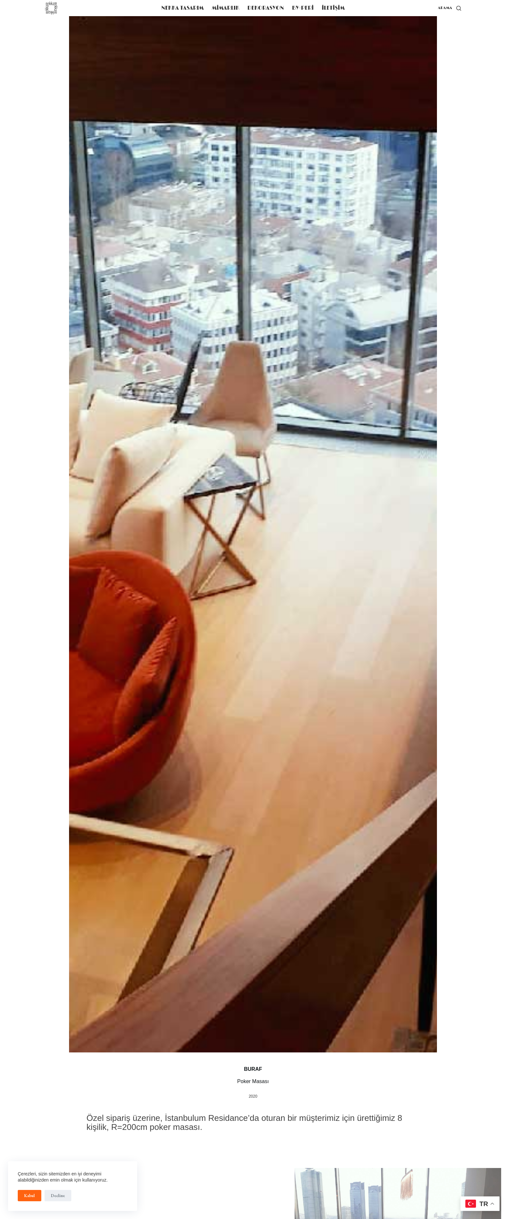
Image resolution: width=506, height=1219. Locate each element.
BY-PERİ (303, 8)
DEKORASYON (266, 8)
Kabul (29, 1195)
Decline (58, 1195)
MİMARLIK (225, 8)
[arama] (449, 8)
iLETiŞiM (333, 8)
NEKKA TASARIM (182, 8)
